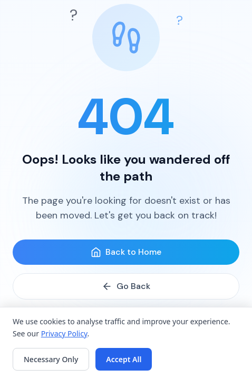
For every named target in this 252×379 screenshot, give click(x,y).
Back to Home (126, 251)
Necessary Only (51, 359)
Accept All (123, 359)
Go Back (126, 286)
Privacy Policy (64, 333)
